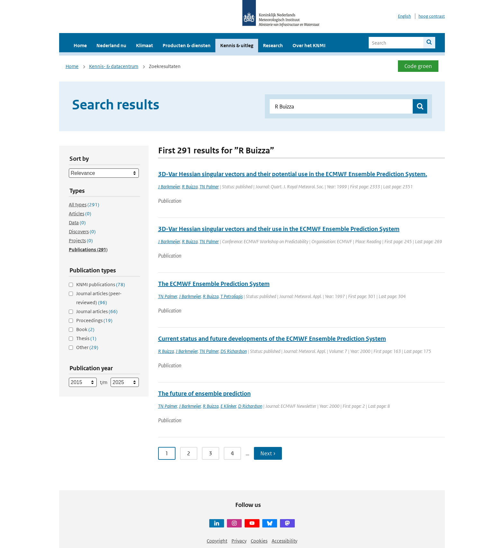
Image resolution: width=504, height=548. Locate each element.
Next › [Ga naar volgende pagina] (267, 453)
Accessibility (284, 541)
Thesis (86, 338)
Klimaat (144, 45)
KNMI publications (100, 284)
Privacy (239, 541)
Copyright (217, 541)
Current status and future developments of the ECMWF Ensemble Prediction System (272, 338)
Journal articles (97, 311)
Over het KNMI (309, 45)
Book (85, 329)
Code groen (418, 66)
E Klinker (228, 406)
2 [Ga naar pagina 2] (188, 453)
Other (87, 347)
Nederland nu (111, 45)
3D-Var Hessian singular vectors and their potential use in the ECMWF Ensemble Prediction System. (292, 174)
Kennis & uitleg (236, 45)
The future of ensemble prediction (204, 393)
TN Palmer (209, 187)
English (404, 16)
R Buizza (190, 187)
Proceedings (94, 320)
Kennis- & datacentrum (113, 66)
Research (273, 45)
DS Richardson (234, 351)
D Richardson (250, 406)
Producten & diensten (187, 45)
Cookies (259, 541)
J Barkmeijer (169, 187)
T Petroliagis (232, 296)
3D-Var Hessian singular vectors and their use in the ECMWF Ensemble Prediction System (279, 229)
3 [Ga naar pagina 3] (210, 453)
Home (80, 45)
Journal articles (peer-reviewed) (99, 297)
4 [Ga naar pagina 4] (232, 453)
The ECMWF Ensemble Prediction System (214, 283)
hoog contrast (432, 16)
